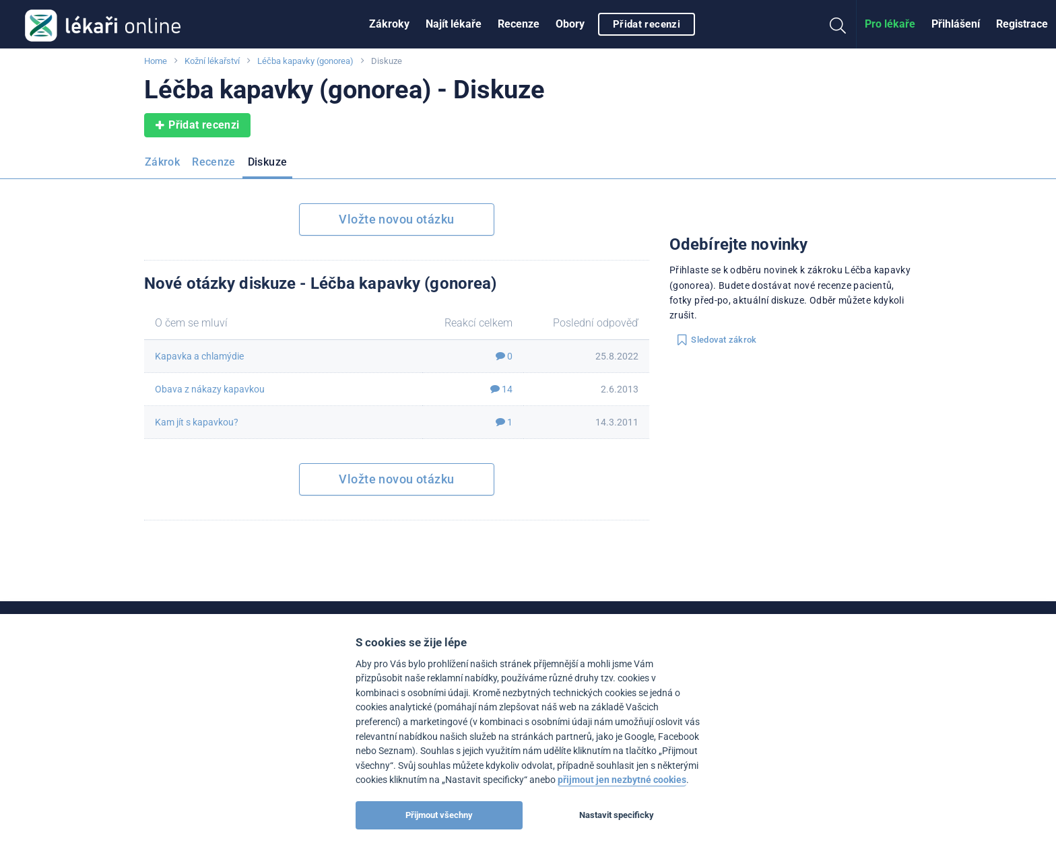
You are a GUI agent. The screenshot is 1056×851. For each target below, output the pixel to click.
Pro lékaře (890, 24)
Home (155, 61)
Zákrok (162, 162)
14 (501, 389)
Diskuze (268, 162)
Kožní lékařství (212, 61)
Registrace (1022, 24)
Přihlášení (955, 24)
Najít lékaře (454, 24)
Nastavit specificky (616, 815)
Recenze (518, 24)
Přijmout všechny (439, 815)
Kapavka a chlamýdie (199, 356)
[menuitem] (389, 24)
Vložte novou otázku (396, 219)
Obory (570, 24)
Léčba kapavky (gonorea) (305, 61)
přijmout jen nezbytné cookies (622, 780)
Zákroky (389, 24)
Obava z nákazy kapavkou (210, 389)
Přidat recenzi (646, 24)
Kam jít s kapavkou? (196, 422)
